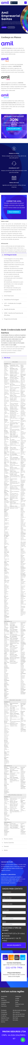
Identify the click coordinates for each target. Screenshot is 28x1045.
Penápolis (3, 1010)
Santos (3, 1021)
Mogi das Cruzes (19, 1004)
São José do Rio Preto (19, 1014)
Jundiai (17, 998)
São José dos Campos (18, 1016)
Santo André (4, 1020)
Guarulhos (4, 1006)
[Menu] (25, 2)
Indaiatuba (18, 996)
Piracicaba (4, 1012)
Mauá (16, 1002)
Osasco (17, 1006)
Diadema (3, 1004)
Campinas (3, 1000)
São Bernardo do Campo (19, 1010)
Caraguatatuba (5, 1002)
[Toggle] (2, 254)
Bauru (2, 998)
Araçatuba (4, 996)
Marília (17, 1000)
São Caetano (16, 1012)
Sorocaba (15, 1020)
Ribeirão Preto (5, 1018)
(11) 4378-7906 (14, 967)
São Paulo (15, 1018)
